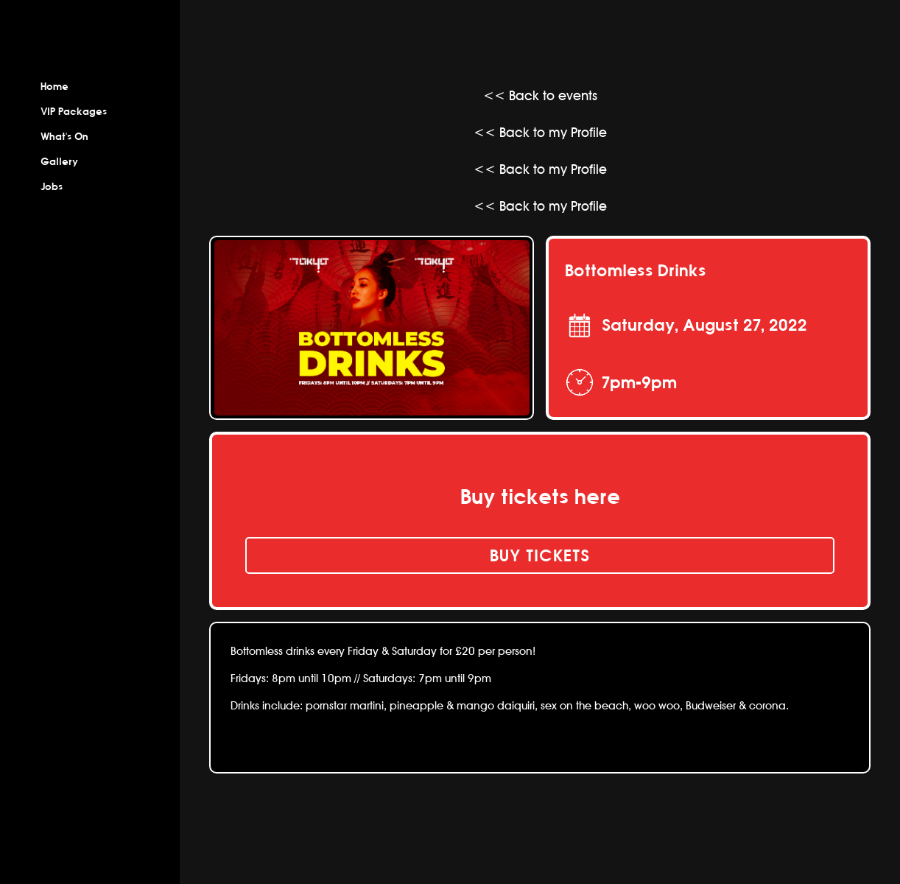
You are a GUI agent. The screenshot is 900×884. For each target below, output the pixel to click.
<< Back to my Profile (540, 132)
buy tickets (540, 555)
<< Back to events (540, 95)
